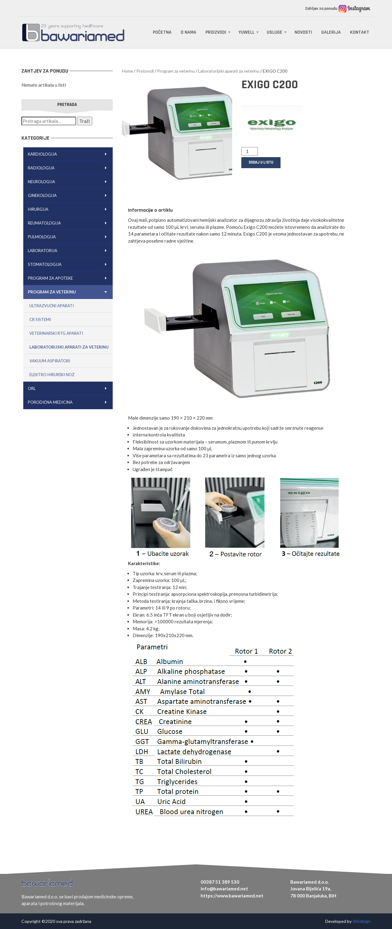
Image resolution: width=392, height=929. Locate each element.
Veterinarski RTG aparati (56, 333)
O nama (188, 32)
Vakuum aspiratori (49, 360)
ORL (69, 388)
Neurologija (69, 181)
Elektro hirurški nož (51, 374)
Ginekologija (69, 195)
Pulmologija (69, 236)
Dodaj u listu (261, 162)
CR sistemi (40, 319)
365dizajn (361, 921)
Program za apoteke (69, 278)
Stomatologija (69, 264)
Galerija (331, 32)
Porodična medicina (69, 402)
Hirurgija (69, 209)
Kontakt (359, 32)
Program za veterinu (69, 292)
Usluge (274, 32)
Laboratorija (69, 250)
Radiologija (69, 168)
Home (127, 71)
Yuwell (246, 32)
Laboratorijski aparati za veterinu (69, 347)
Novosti (303, 32)
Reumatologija (69, 223)
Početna (162, 32)
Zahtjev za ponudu (321, 8)
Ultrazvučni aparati (51, 305)
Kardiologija (69, 154)
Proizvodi (215, 32)
